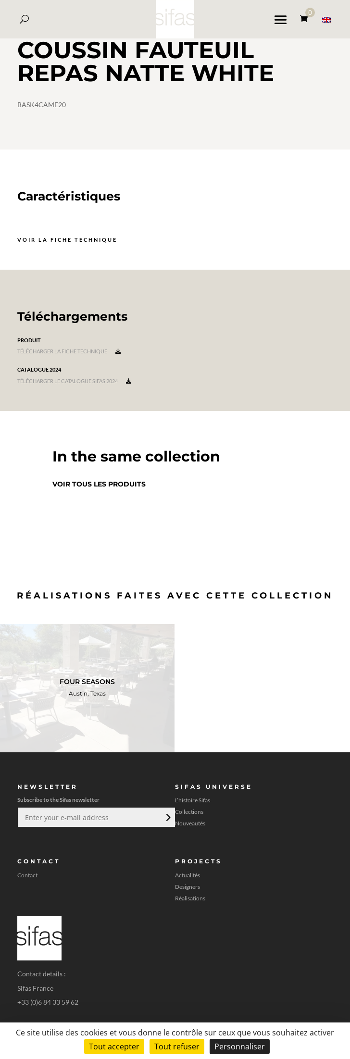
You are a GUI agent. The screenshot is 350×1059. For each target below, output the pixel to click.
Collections (189, 812)
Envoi (167, 817)
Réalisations (190, 898)
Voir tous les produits (99, 484)
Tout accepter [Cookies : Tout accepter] (114, 1046)
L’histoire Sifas (192, 800)
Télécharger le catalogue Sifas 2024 (74, 381)
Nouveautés (190, 823)
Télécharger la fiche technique (69, 351)
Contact (27, 875)
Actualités (187, 875)
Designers (187, 887)
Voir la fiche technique (67, 240)
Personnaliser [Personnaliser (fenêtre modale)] (239, 1046)
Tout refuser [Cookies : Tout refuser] (177, 1046)
